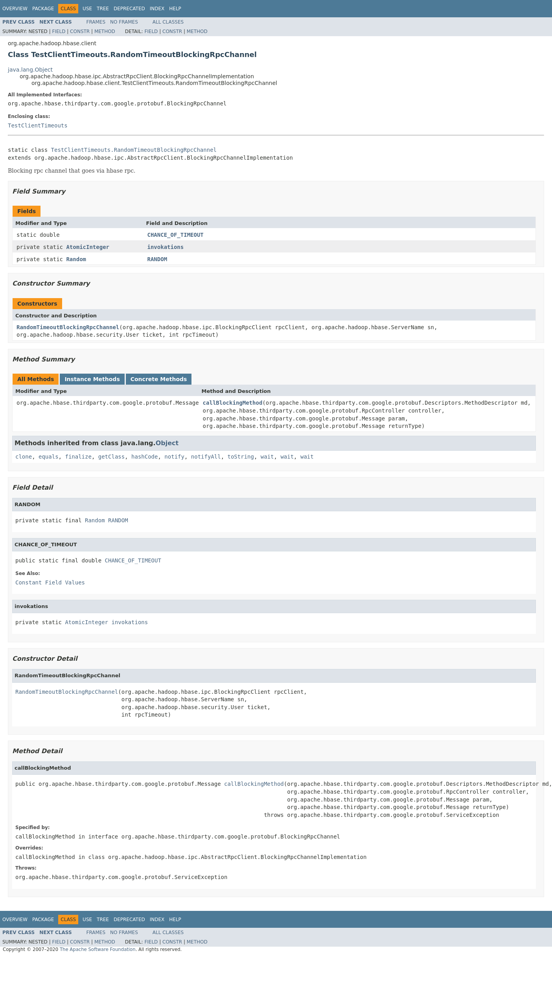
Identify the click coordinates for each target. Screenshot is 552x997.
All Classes (168, 22)
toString (241, 456)
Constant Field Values (50, 582)
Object (167, 443)
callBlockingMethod (233, 403)
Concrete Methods (159, 379)
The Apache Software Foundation (98, 949)
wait (267, 456)
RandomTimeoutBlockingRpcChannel (68, 327)
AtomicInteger (87, 247)
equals (49, 456)
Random (76, 259)
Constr (80, 31)
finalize (78, 456)
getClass (111, 456)
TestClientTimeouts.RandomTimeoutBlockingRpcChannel (134, 150)
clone (23, 456)
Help (175, 8)
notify (174, 456)
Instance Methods (92, 379)
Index (157, 8)
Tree (103, 8)
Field (58, 31)
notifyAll (206, 456)
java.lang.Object (30, 69)
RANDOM (157, 259)
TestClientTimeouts (38, 125)
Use (87, 8)
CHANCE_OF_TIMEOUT (175, 235)
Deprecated (129, 8)
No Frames (124, 22)
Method (104, 31)
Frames (96, 22)
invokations (165, 247)
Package (43, 8)
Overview (15, 8)
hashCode (144, 456)
